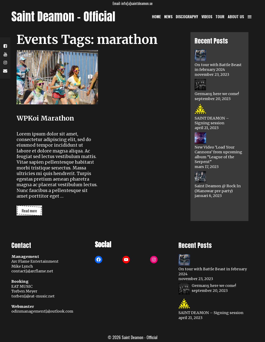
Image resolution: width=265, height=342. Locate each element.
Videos (206, 16)
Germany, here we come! (217, 93)
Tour (220, 16)
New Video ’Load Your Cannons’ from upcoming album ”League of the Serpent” (218, 154)
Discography (187, 16)
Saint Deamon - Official (63, 16)
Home (156, 16)
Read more (32, 211)
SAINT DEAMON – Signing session (212, 120)
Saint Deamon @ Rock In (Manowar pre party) (218, 188)
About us (236, 16)
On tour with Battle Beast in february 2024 (218, 67)
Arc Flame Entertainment (35, 261)
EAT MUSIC (22, 286)
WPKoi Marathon (45, 118)
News (168, 16)
